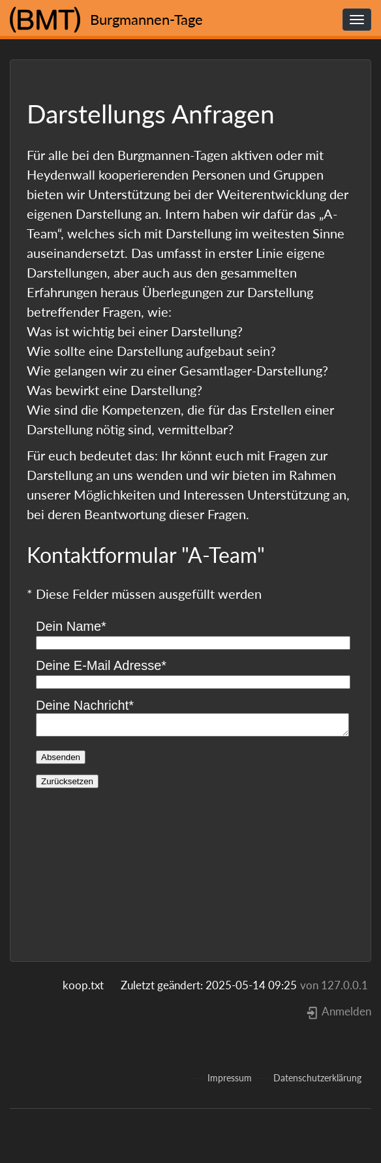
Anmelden (338, 1011)
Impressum (229, 1077)
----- (197, 1078)
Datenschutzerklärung (317, 1077)
